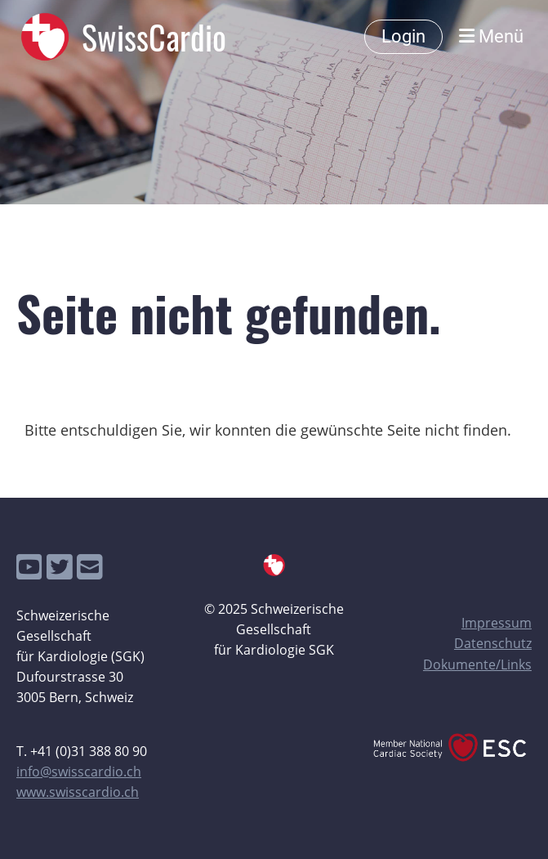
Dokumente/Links (477, 664)
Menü (491, 36)
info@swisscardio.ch (78, 772)
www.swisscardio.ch (77, 792)
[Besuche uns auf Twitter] (60, 567)
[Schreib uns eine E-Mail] (90, 567)
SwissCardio (154, 37)
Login (403, 36)
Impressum (496, 623)
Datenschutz (493, 643)
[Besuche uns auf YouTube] (29, 567)
